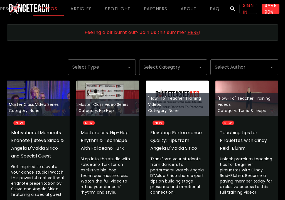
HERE (193, 32)
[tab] (48, 9)
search (232, 9)
